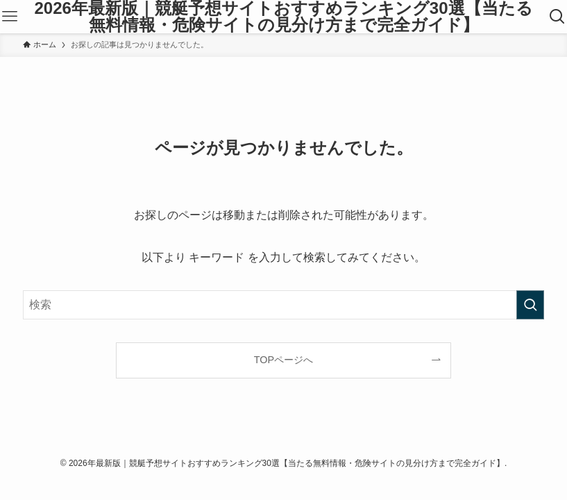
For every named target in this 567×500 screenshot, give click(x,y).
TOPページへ (283, 359)
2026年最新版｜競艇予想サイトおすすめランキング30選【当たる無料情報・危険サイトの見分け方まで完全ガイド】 (283, 16)
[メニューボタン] (9, 16)
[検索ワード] (284, 304)
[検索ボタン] (557, 16)
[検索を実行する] (530, 304)
